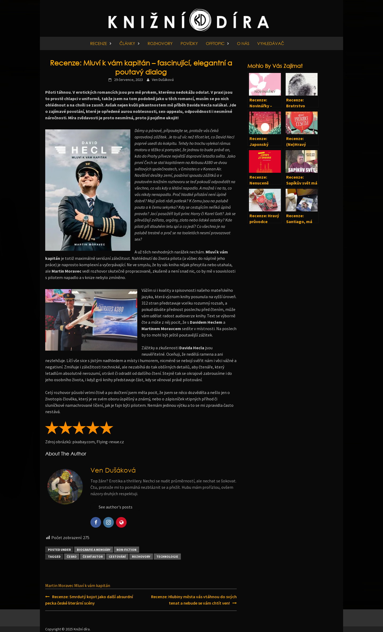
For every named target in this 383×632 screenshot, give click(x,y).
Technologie (167, 557)
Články (127, 43)
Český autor (93, 557)
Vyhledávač (270, 43)
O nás (243, 43)
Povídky (189, 43)
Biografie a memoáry (93, 550)
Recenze (98, 43)
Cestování (117, 557)
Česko (72, 557)
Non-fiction (126, 550)
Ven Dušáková (163, 79)
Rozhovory (160, 43)
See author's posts (115, 507)
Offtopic (215, 43)
